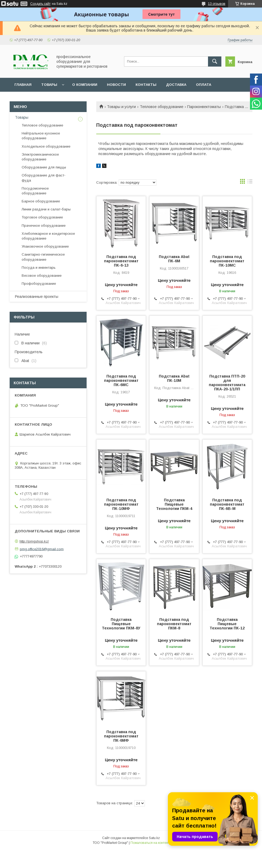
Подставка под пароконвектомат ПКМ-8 (174, 623)
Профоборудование (39, 284)
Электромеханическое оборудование (40, 156)
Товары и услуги (121, 107)
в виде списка (250, 182)
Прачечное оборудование (44, 226)
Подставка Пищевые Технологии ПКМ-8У (121, 623)
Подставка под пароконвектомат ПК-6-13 (121, 261)
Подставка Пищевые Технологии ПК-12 (227, 623)
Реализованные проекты (36, 296)
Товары (49, 85)
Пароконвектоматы (204, 107)
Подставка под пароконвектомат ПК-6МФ (121, 736)
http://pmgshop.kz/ (34, 541)
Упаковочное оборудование (45, 246)
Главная (23, 85)
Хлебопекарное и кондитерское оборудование (48, 236)
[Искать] (214, 61)
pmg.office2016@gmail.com (42, 549)
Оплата (203, 85)
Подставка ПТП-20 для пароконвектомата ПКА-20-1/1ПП (227, 382)
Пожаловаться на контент (149, 843)
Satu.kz (154, 838)
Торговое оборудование (42, 217)
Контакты (146, 85)
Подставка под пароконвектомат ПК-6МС (121, 380)
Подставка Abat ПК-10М (174, 378)
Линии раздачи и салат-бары (46, 209)
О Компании (84, 85)
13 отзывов (216, 4)
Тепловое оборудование (161, 107)
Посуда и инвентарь (39, 268)
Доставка (176, 85)
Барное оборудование (41, 201)
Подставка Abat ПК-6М (174, 259)
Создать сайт (40, 4)
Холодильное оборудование (46, 146)
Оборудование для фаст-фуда (44, 177)
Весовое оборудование (41, 276)
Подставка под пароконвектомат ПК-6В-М (227, 504)
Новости (116, 85)
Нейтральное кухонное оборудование (41, 135)
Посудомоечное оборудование (35, 190)
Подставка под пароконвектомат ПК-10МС (227, 261)
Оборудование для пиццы (44, 167)
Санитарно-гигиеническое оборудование (43, 256)
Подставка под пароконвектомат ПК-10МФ (121, 504)
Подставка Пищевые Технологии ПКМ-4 (174, 504)
